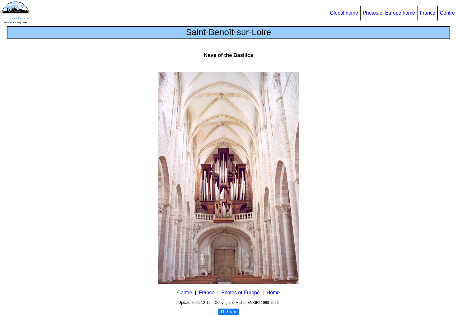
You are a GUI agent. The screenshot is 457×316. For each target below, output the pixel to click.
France (427, 13)
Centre (447, 13)
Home (273, 292)
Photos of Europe (240, 292)
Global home (344, 13)
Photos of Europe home (389, 13)
